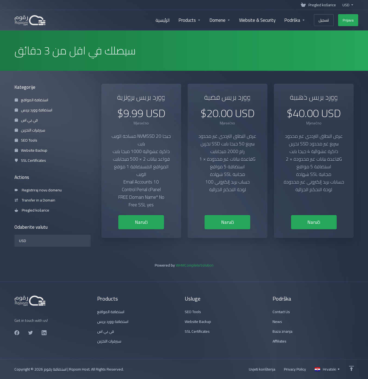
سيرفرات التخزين (30, 130)
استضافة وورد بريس (33, 110)
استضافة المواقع (31, 99)
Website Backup (31, 150)
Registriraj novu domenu (38, 190)
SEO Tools (26, 140)
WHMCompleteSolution (195, 265)
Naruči (141, 222)
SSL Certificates (30, 160)
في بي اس (26, 120)
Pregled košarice (32, 210)
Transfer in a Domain (35, 200)
